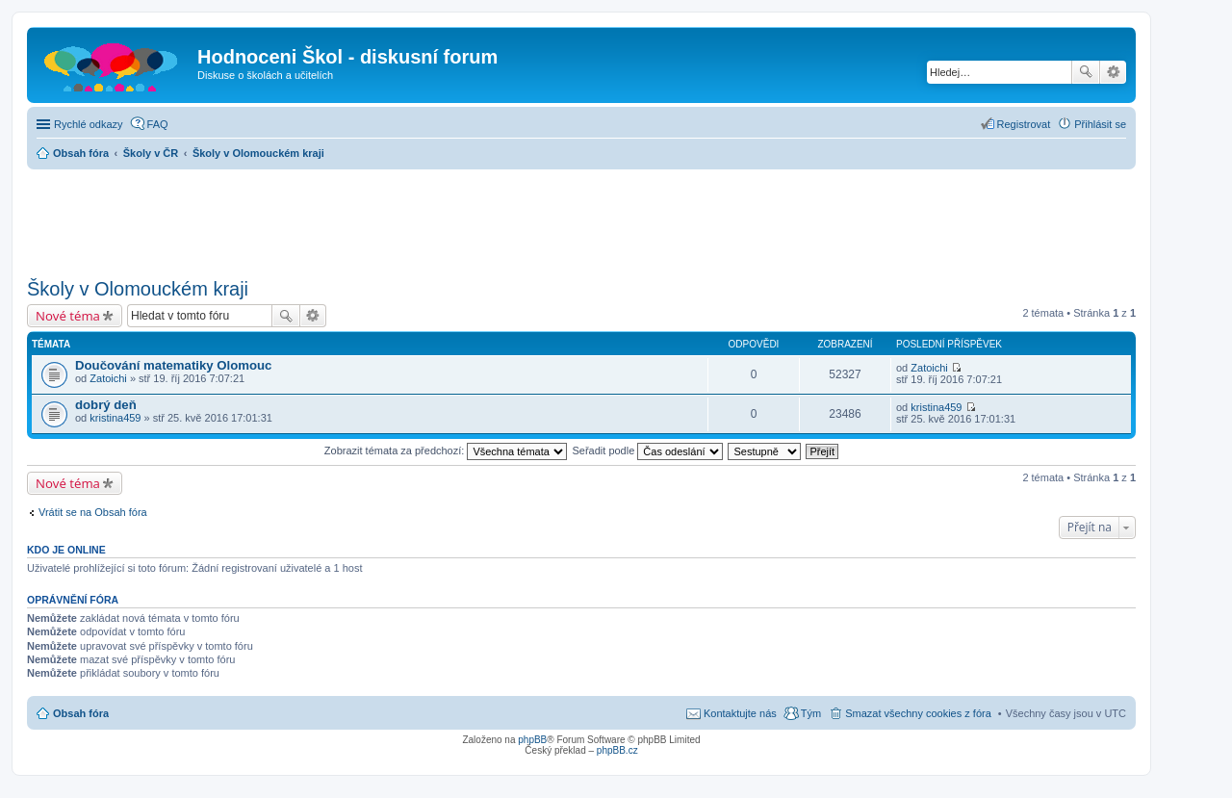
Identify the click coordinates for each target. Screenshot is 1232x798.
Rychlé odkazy (88, 124)
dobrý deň (106, 405)
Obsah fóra (81, 713)
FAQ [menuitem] (157, 124)
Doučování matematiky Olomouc (173, 365)
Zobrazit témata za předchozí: (446, 450)
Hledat (1085, 72)
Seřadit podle (647, 450)
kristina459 (115, 418)
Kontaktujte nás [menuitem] (740, 713)
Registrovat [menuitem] (1024, 124)
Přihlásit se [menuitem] (1100, 124)
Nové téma (68, 315)
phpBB (532, 739)
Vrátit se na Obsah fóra (92, 512)
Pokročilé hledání (1113, 72)
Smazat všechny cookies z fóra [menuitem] (918, 713)
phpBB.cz (617, 750)
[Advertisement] (581, 217)
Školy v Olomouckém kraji (137, 288)
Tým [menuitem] (811, 713)
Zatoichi (108, 378)
